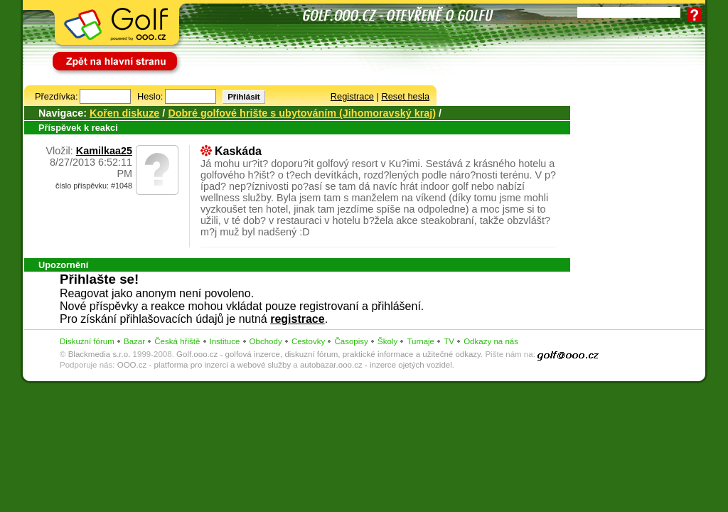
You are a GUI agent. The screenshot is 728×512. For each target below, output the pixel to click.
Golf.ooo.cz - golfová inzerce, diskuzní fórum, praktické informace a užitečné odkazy (328, 354)
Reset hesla (405, 96)
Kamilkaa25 (104, 150)
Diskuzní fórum (87, 341)
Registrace (352, 96)
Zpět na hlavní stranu (95, 55)
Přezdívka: (56, 96)
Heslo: (150, 96)
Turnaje (420, 341)
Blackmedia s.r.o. (99, 354)
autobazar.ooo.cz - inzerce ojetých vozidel (376, 365)
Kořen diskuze (124, 113)
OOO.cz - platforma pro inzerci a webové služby (204, 365)
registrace (297, 319)
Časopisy (351, 341)
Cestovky (308, 341)
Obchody (266, 341)
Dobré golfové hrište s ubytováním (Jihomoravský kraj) (302, 113)
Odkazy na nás (491, 341)
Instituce (225, 341)
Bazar (134, 341)
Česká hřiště (177, 341)
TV (449, 341)
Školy (387, 341)
